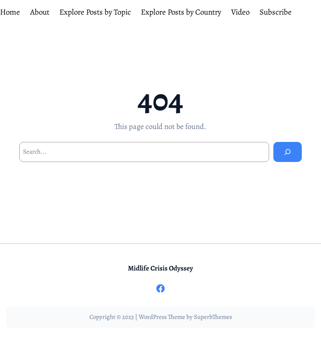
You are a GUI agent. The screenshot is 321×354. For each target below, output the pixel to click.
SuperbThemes (213, 317)
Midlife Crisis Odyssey (160, 268)
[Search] (287, 152)
